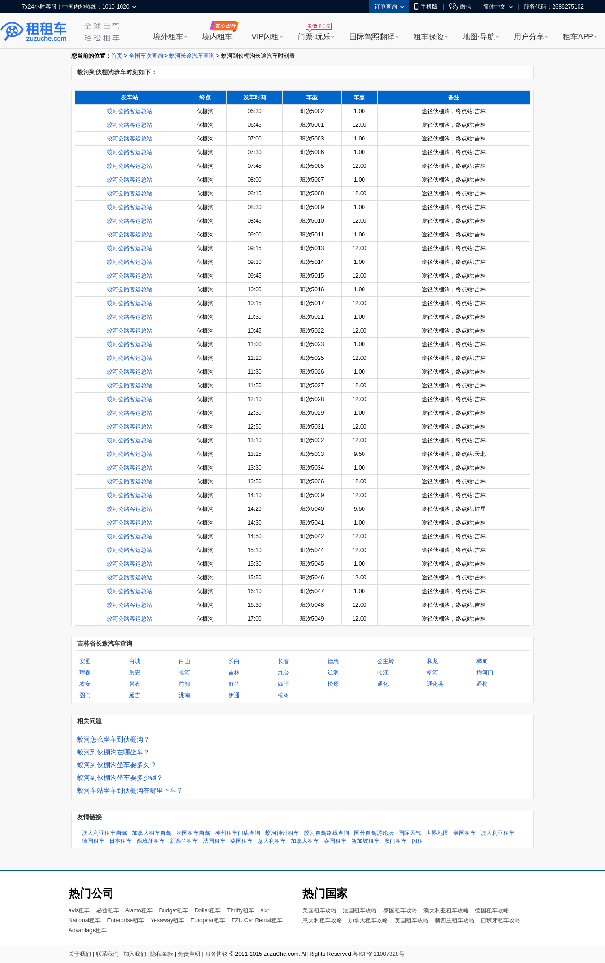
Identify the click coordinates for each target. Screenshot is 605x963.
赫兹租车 (107, 910)
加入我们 (134, 954)
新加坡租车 (365, 841)
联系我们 (107, 954)
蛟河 (184, 672)
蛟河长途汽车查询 (192, 56)
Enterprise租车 (125, 920)
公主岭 (385, 661)
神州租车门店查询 (237, 833)
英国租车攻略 (412, 920)
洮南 (184, 695)
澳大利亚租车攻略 (446, 910)
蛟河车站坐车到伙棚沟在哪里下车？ (130, 790)
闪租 (417, 841)
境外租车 (168, 37)
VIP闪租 (265, 37)
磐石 (134, 684)
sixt (264, 910)
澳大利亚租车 (498, 833)
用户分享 (529, 37)
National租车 (85, 920)
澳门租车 (395, 841)
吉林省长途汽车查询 (104, 643)
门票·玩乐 (314, 37)
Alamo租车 (139, 910)
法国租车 (214, 841)
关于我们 (80, 954)
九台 (283, 672)
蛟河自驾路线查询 (326, 833)
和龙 (432, 661)
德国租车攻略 (492, 910)
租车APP (578, 37)
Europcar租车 (207, 920)
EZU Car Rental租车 (257, 920)
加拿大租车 (305, 841)
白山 (184, 661)
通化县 (435, 684)
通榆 (482, 684)
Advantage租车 (88, 930)
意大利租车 (272, 841)
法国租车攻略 (360, 910)
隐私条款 (161, 954)
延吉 (134, 695)
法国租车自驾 (193, 833)
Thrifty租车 (240, 910)
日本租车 (120, 841)
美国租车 (464, 833)
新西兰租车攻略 (455, 920)
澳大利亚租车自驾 (104, 833)
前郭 (184, 684)
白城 (134, 661)
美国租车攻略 (319, 910)
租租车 (33, 31)
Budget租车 (173, 910)
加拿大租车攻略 (368, 920)
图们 (85, 695)
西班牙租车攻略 (500, 920)
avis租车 (79, 910)
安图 (85, 661)
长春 (283, 661)
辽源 (333, 672)
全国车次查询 (146, 56)
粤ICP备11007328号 (378, 954)
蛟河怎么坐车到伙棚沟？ (113, 739)
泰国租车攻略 (400, 910)
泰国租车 (335, 841)
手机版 (426, 6)
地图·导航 (479, 37)
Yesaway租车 (167, 920)
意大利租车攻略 (322, 920)
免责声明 (189, 954)
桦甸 (482, 661)
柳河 (432, 672)
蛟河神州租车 (282, 833)
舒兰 (234, 684)
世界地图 (437, 833)
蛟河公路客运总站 (129, 111)
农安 (85, 684)
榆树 (283, 695)
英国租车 (241, 841)
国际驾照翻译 (372, 37)
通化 (383, 684)
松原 (333, 684)
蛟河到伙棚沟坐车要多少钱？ (120, 777)
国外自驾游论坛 (374, 833)
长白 (234, 661)
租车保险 (429, 37)
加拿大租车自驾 (152, 833)
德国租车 (93, 841)
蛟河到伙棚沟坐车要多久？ (116, 765)
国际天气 (409, 833)
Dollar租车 (208, 910)
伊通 (234, 695)
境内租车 (217, 37)
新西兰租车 (184, 841)
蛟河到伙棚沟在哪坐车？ (113, 752)
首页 (116, 56)
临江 (383, 672)
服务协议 (216, 954)
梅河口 (484, 672)
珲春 (85, 672)
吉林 (234, 672)
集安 (134, 672)
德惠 (333, 661)
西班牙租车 (151, 841)
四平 (283, 684)
